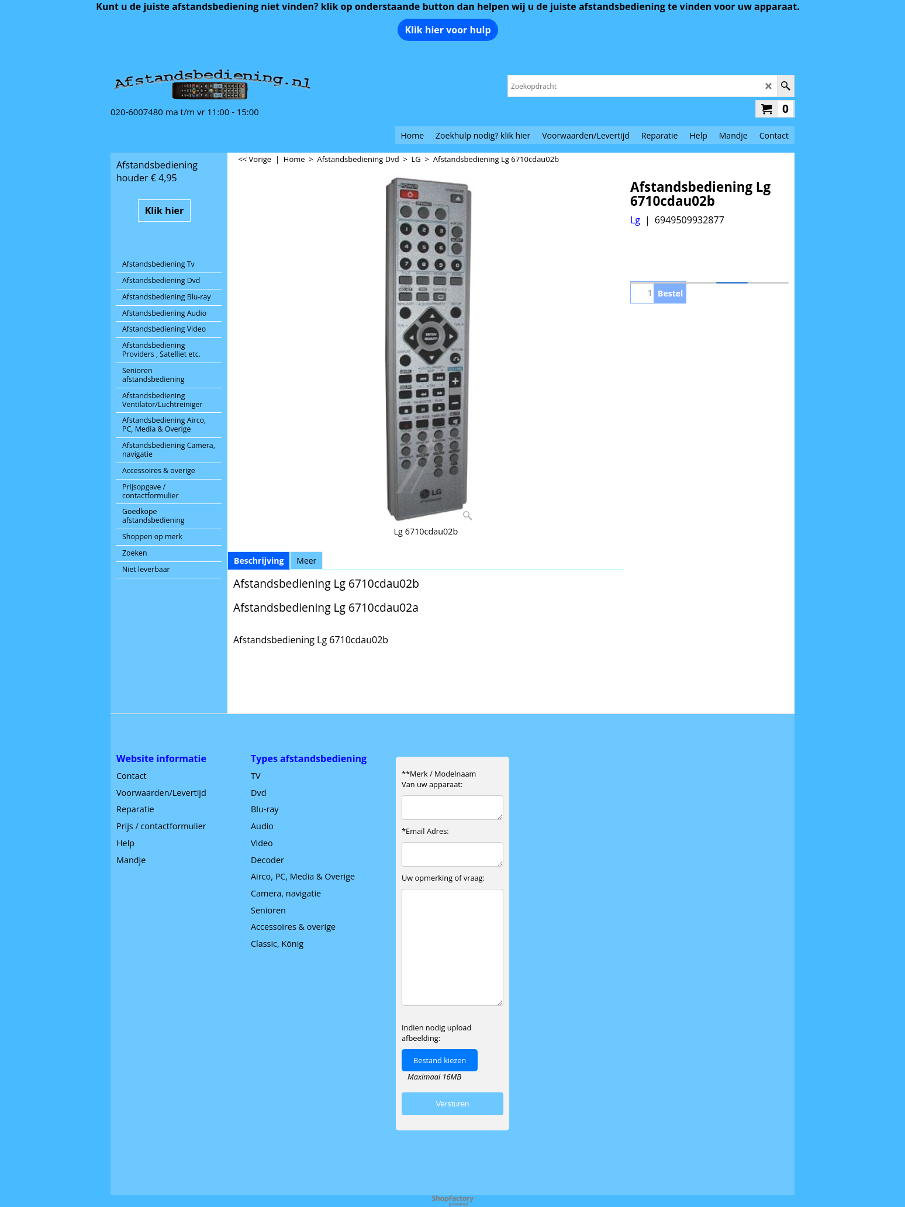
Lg (635, 219)
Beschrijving (259, 560)
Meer (306, 560)
